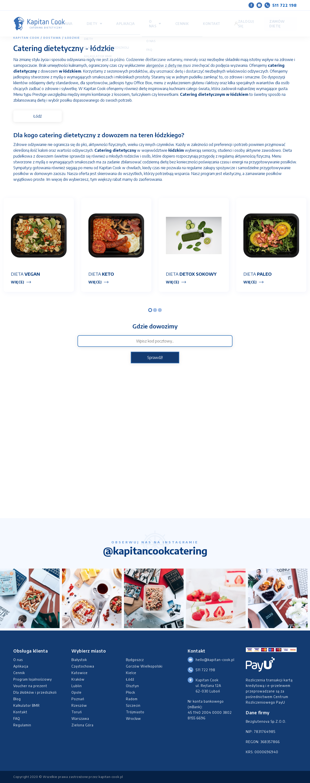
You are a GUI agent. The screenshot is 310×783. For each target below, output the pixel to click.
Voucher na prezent (30, 686)
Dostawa (134, 19)
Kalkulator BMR (26, 705)
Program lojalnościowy (32, 679)
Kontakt (227, 19)
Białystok (79, 660)
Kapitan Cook (26, 37)
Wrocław (133, 718)
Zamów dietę (269, 19)
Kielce (131, 673)
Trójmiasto (135, 712)
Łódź (37, 116)
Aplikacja (173, 19)
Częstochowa (82, 666)
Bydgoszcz (135, 660)
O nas (190, 19)
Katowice (79, 673)
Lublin (76, 686)
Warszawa (80, 718)
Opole (76, 692)
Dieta (25, 274)
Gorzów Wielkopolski (144, 666)
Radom (132, 699)
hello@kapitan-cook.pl (215, 660)
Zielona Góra (82, 725)
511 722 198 (280, 5)
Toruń (76, 712)
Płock (130, 692)
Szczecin (133, 705)
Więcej (17, 282)
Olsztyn (132, 686)
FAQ (16, 718)
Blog (17, 699)
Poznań (77, 699)
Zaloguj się (242, 19)
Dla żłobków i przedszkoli (35, 692)
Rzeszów (79, 705)
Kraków (78, 679)
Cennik (210, 19)
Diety (151, 19)
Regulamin (22, 725)
